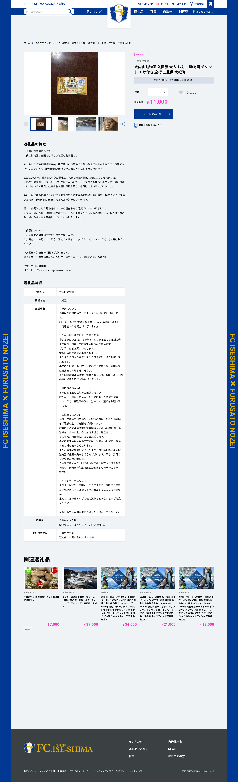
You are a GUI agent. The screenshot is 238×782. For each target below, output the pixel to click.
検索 (69, 11)
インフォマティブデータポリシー (110, 771)
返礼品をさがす (43, 42)
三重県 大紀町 (142, 61)
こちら (90, 537)
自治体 (167, 11)
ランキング (94, 11)
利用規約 (62, 771)
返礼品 (138, 11)
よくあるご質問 (47, 771)
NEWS (183, 11)
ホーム (27, 42)
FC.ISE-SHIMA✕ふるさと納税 (44, 4)
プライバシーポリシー (80, 771)
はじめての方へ (178, 756)
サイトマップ (135, 771)
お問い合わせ (30, 771)
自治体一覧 (175, 742)
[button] (123, 124)
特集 (153, 11)
